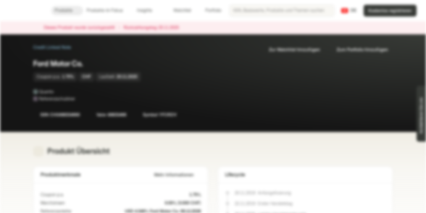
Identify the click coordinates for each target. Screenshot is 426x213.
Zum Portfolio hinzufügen (359, 49)
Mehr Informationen (177, 175)
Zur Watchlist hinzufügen (291, 49)
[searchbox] (282, 11)
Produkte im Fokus (108, 10)
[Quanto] (58, 92)
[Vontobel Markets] (25, 11)
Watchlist (178, 10)
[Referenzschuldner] (79, 99)
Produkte (67, 10)
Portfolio (209, 10)
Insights (148, 10)
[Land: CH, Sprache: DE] (349, 11)
